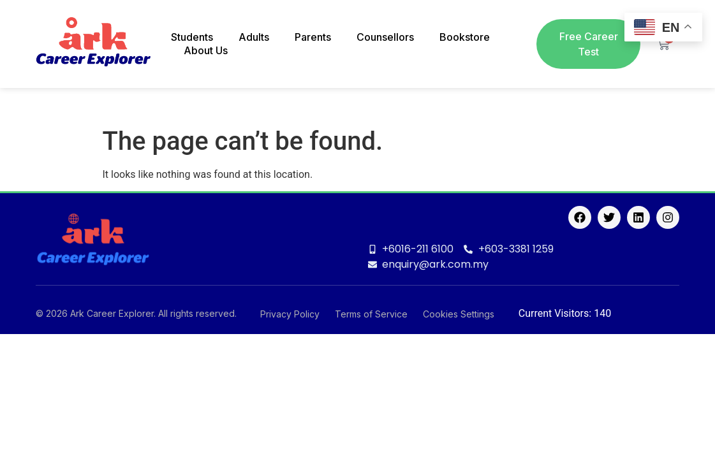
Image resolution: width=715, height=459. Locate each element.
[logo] (93, 44)
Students (192, 37)
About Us (206, 50)
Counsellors (385, 37)
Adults (254, 37)
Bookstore (464, 37)
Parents (313, 37)
